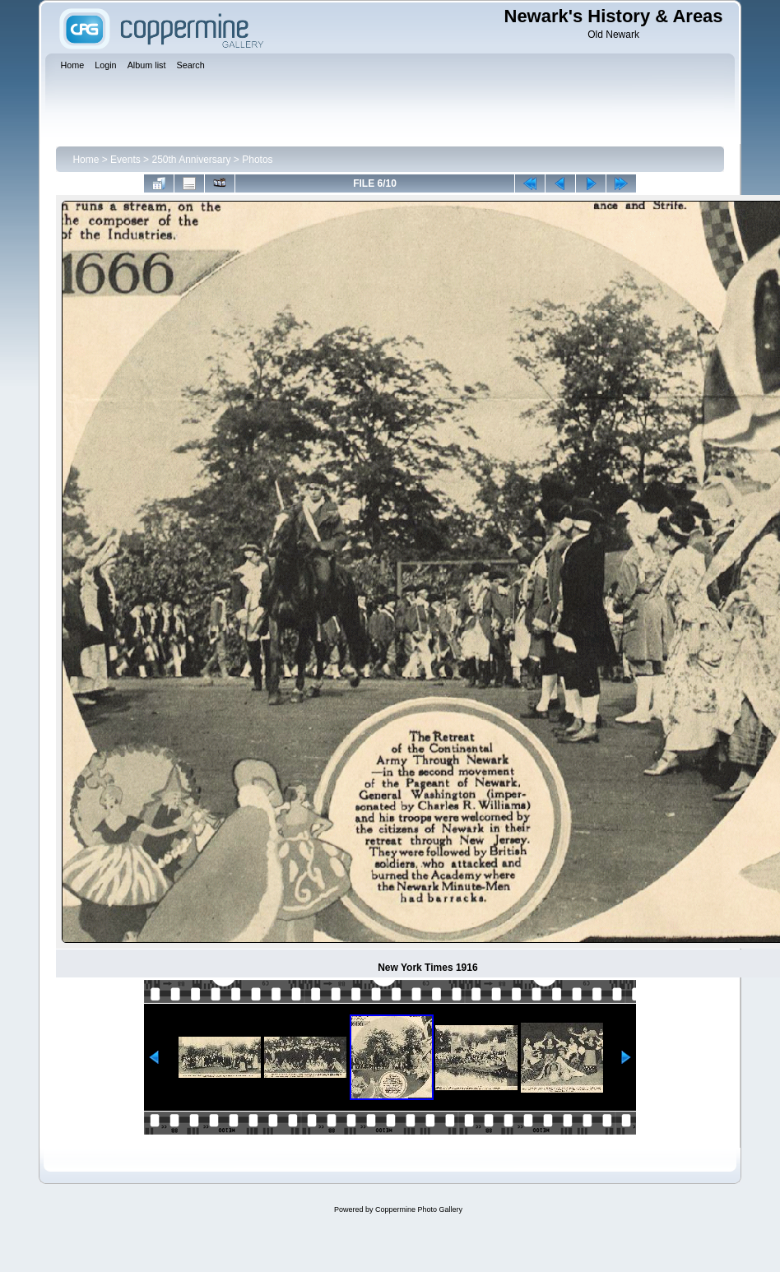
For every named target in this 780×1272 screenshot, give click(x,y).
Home (85, 159)
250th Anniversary (190, 159)
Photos (257, 159)
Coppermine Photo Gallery (418, 1209)
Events (125, 159)
